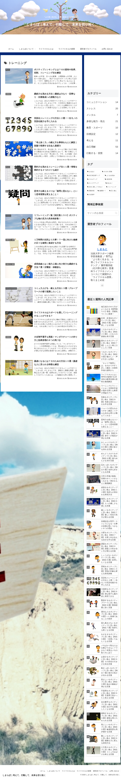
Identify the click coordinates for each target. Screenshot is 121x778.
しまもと (102, 249)
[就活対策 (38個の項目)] (111, 179)
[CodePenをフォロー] (102, 285)
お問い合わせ (114, 771)
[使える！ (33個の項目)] (111, 183)
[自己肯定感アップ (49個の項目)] (94, 175)
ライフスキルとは (66, 771)
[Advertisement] (102, 71)
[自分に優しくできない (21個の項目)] (95, 187)
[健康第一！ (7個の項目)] (102, 191)
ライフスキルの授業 (83, 771)
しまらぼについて (51, 771)
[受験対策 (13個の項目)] (91, 191)
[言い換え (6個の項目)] (113, 191)
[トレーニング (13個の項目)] (111, 187)
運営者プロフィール (99, 771)
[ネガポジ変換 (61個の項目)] (109, 171)
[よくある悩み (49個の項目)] (111, 175)
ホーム (40, 771)
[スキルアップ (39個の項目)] (94, 179)
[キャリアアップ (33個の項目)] (95, 183)
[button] (116, 213)
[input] (102, 213)
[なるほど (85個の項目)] (93, 171)
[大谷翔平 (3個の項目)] (102, 194)
